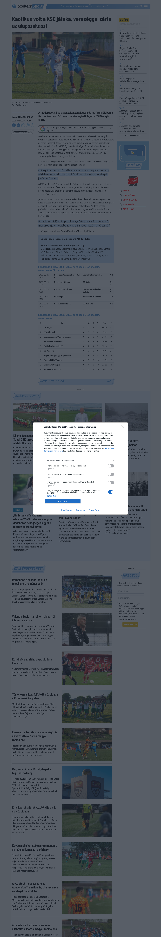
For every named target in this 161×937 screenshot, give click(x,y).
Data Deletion (66, 510)
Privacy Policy (94, 510)
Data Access (80, 510)
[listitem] (80, 460)
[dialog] (80, 468)
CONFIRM (62, 501)
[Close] (123, 427)
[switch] (111, 465)
